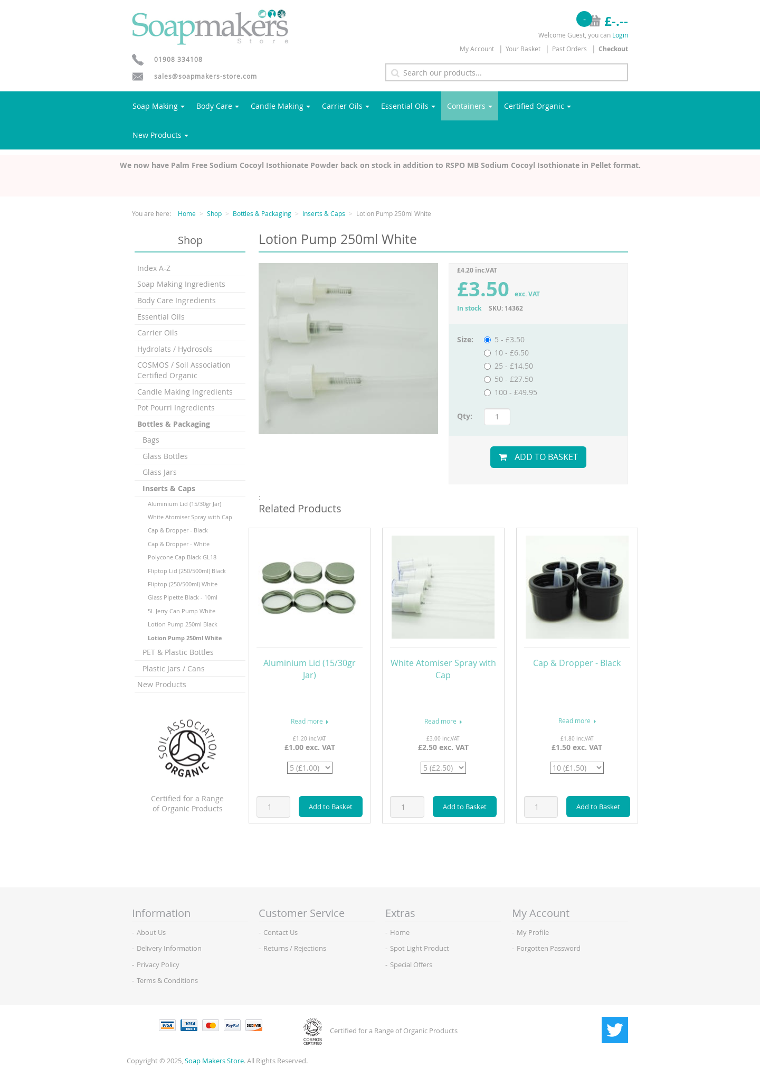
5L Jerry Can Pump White (181, 611)
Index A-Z (153, 268)
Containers (469, 106)
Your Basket (523, 48)
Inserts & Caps (323, 213)
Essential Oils (408, 106)
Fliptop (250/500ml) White (182, 584)
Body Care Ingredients (176, 300)
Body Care (217, 106)
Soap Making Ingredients (181, 284)
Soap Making (158, 106)
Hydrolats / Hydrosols (175, 349)
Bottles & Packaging (262, 213)
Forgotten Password (549, 948)
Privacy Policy (158, 964)
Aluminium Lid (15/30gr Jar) (184, 504)
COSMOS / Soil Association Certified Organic (184, 370)
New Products (160, 135)
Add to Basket (538, 457)
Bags (150, 440)
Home (187, 213)
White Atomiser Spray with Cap (190, 517)
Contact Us (280, 932)
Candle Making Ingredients (185, 392)
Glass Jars (159, 472)
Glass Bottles (165, 456)
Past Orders (569, 48)
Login (620, 35)
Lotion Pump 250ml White (185, 638)
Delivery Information (169, 948)
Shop (214, 213)
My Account (477, 48)
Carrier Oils (345, 106)
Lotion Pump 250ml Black (182, 624)
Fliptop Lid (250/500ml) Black (187, 571)
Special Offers (411, 964)
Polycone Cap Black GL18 (182, 557)
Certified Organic (537, 106)
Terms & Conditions (167, 980)
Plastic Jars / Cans (173, 668)
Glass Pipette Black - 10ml (182, 597)
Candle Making (280, 106)
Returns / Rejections (294, 948)
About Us (151, 932)
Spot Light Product (419, 948)
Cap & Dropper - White (179, 544)
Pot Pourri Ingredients (176, 407)
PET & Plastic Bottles (178, 652)
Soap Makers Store (214, 1060)
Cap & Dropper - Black (178, 530)
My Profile (533, 932)
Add (331, 806)
